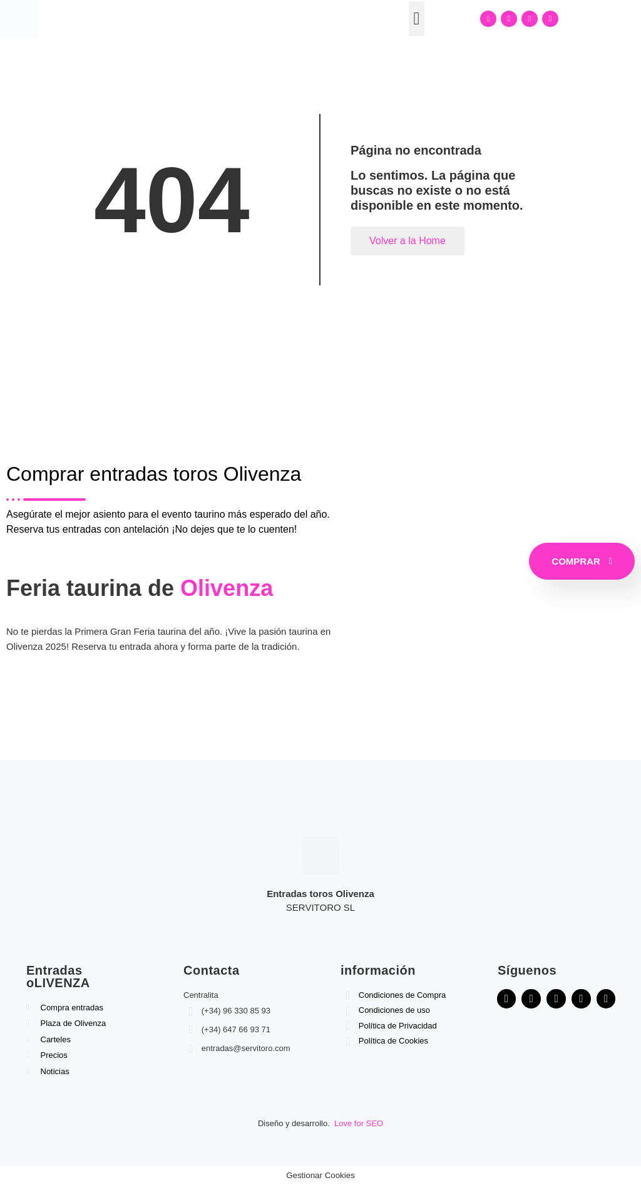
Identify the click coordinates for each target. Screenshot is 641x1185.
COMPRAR (581, 561)
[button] (416, 18)
